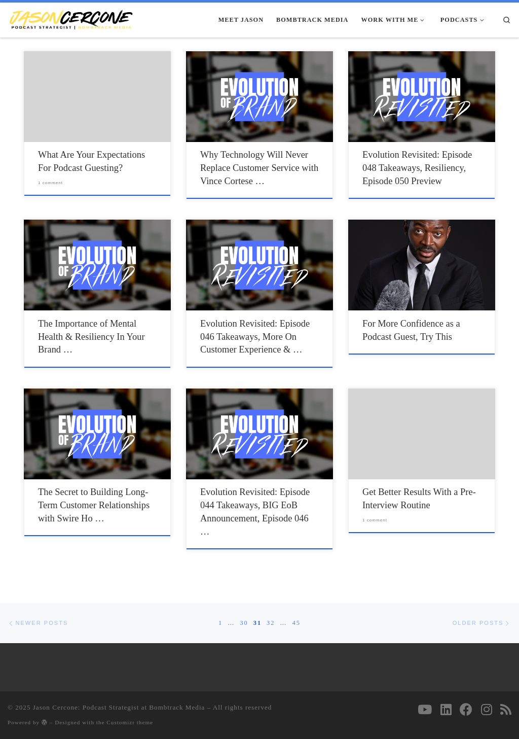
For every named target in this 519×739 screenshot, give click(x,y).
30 (244, 622)
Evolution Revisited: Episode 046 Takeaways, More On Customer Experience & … (255, 337)
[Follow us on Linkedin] (446, 709)
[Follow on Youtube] (425, 709)
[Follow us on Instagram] (486, 709)
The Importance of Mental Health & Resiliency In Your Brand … (91, 337)
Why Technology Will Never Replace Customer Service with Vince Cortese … (259, 168)
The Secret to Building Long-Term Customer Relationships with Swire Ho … (94, 505)
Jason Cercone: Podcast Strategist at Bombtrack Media (119, 707)
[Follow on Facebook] (466, 709)
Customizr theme (129, 722)
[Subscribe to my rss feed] (505, 709)
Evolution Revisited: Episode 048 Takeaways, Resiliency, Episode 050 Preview (417, 168)
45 (296, 622)
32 (271, 622)
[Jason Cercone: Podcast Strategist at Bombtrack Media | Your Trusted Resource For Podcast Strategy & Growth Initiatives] (71, 19)
